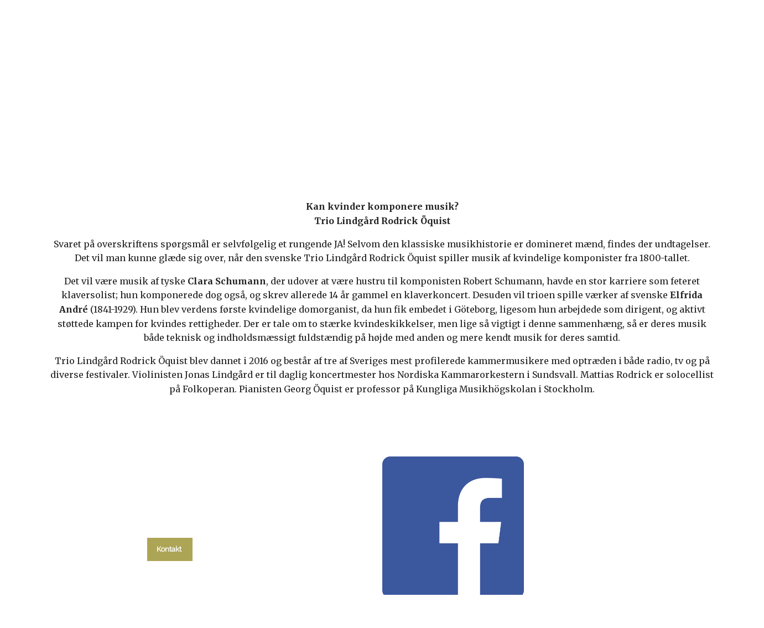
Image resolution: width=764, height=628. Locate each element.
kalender (278, 145)
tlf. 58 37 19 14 (169, 524)
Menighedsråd (440, 145)
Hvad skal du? (197, 145)
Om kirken (516, 145)
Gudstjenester (354, 145)
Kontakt (578, 145)
